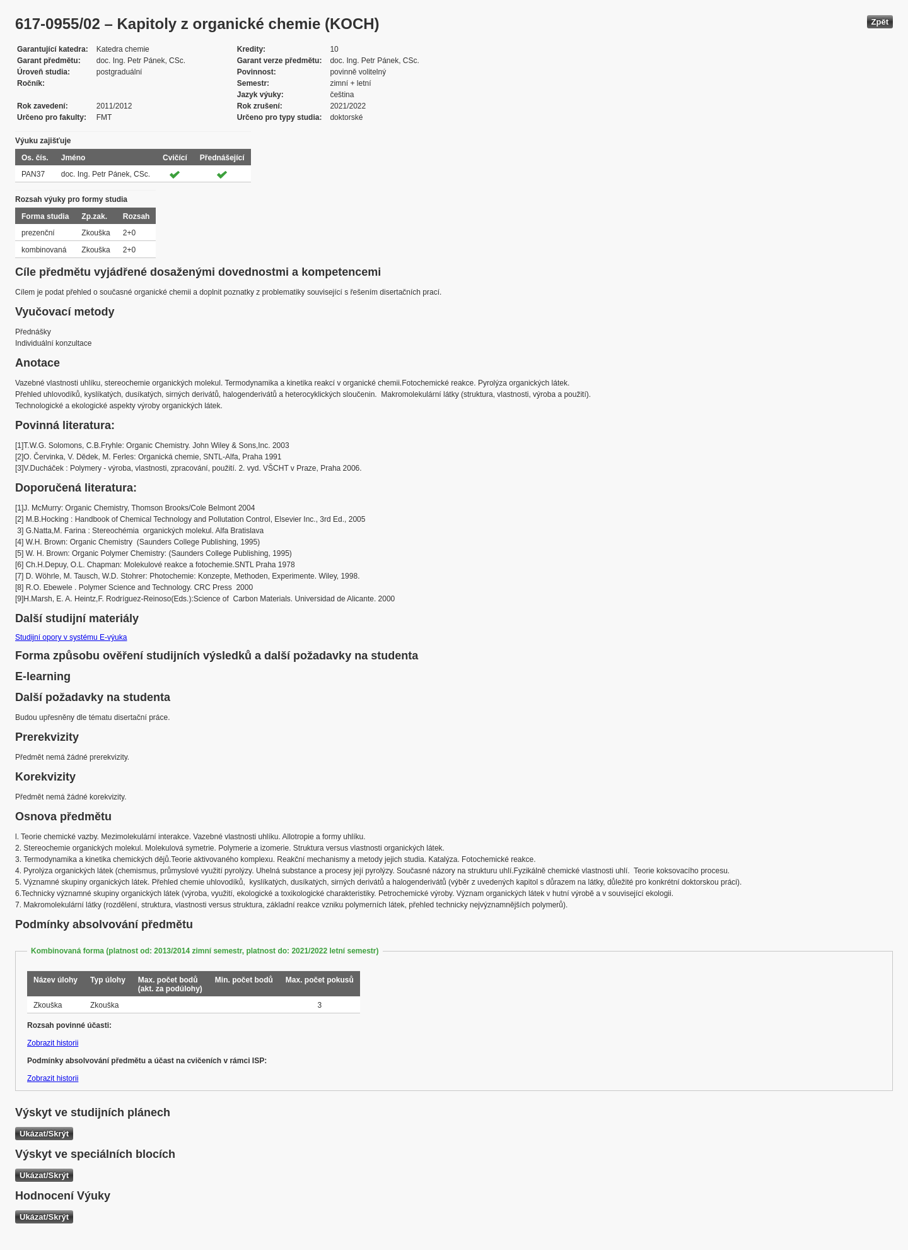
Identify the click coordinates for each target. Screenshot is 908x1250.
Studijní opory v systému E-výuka (71, 637)
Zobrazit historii (52, 1043)
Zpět (879, 22)
